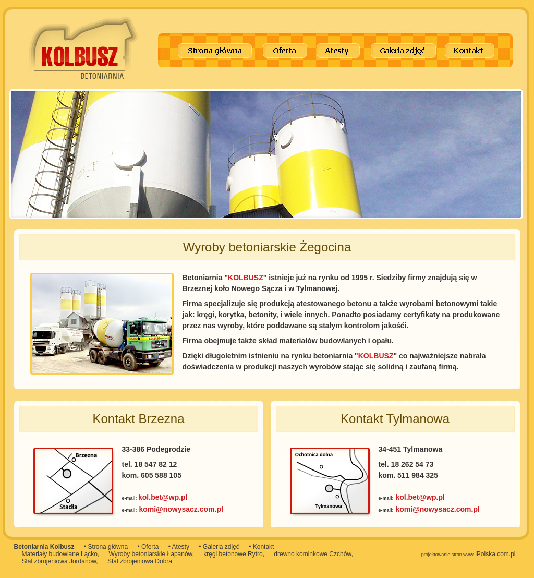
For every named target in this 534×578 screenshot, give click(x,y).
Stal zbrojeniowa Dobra (139, 561)
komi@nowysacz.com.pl (181, 509)
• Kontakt (261, 546)
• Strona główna (106, 546)
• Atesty (178, 546)
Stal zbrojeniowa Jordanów (59, 561)
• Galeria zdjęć (219, 546)
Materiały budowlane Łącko (60, 554)
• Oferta (148, 546)
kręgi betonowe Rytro (232, 554)
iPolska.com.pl (468, 554)
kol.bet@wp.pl (163, 497)
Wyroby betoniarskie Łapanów (150, 554)
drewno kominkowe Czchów (312, 554)
